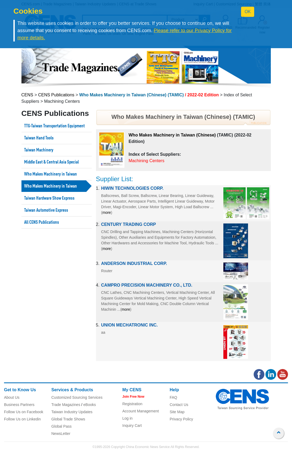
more (106, 212)
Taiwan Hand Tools (39, 138)
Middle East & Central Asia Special (51, 162)
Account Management (140, 411)
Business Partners (19, 404)
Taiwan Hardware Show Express (49, 198)
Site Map (177, 412)
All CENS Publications (41, 222)
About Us (12, 397)
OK (248, 11)
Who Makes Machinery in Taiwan (50, 174)
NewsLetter (61, 433)
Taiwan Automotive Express (46, 210)
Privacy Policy (181, 419)
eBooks (89, 404)
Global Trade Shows (68, 419)
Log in (127, 418)
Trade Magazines (65, 404)
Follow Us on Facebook (23, 412)
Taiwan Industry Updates (72, 412)
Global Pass (61, 426)
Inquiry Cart (132, 425)
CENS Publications (56, 95)
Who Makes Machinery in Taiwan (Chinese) (172, 135)
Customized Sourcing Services (77, 397)
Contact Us (179, 404)
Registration (132, 404)
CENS (27, 95)
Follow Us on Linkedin (22, 419)
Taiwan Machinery (38, 150)
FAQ (173, 397)
